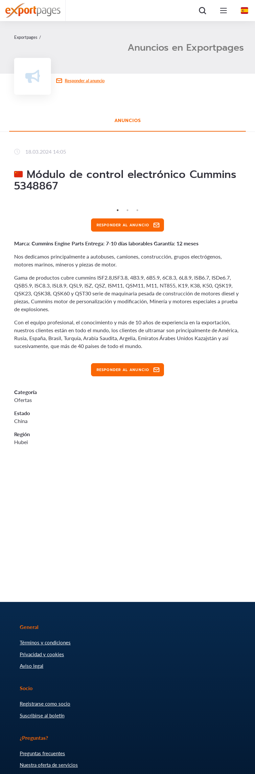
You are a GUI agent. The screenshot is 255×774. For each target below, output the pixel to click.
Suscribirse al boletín (42, 715)
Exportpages (25, 37)
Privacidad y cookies (42, 654)
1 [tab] (117, 210)
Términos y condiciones (45, 642)
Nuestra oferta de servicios (49, 765)
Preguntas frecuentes (42, 753)
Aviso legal (31, 666)
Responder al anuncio (84, 80)
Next (246, 205)
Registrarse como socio (45, 704)
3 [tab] (137, 210)
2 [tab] (127, 210)
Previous (9, 205)
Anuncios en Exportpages (186, 48)
